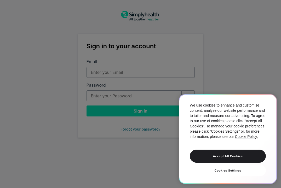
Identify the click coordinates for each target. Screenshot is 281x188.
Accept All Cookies (228, 156)
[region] (228, 139)
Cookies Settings (227, 170)
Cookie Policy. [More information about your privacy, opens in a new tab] (246, 136)
